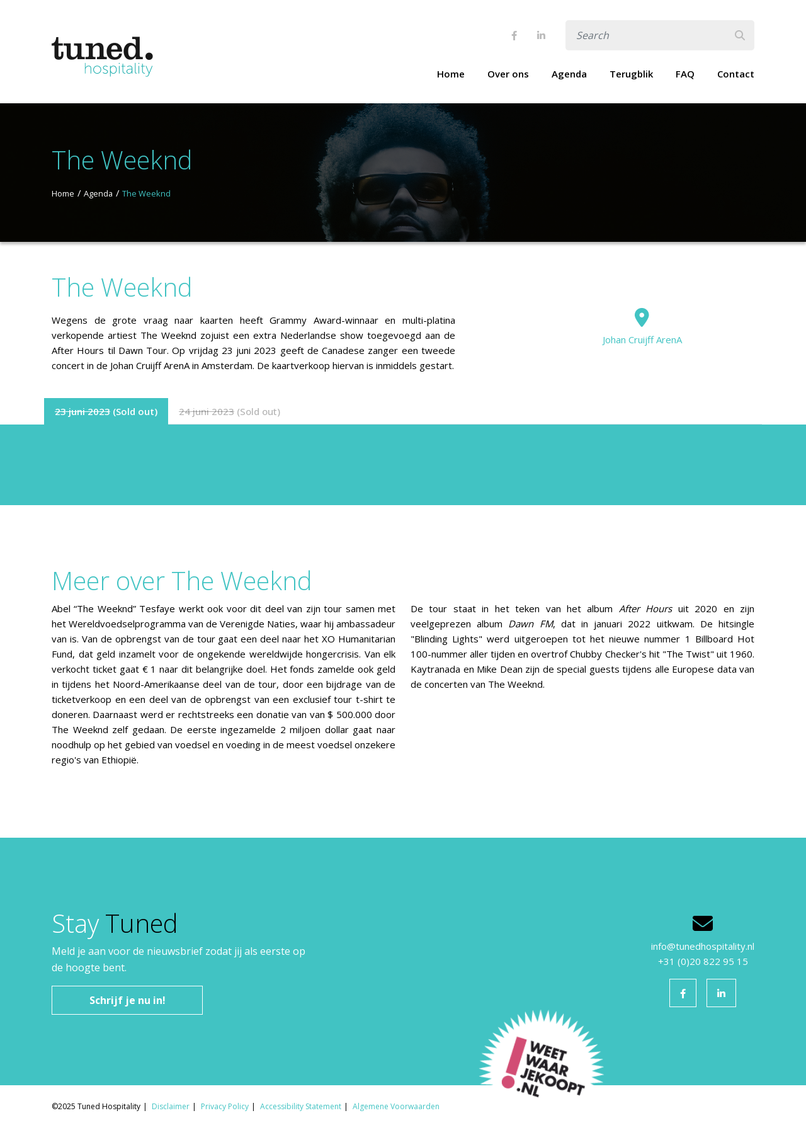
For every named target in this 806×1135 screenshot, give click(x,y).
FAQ (685, 73)
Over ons (508, 73)
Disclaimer (171, 1106)
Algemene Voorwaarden (396, 1106)
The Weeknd (146, 193)
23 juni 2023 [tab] (82, 411)
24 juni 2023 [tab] (206, 411)
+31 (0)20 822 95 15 (703, 961)
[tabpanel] (403, 465)
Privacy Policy (225, 1106)
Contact (735, 73)
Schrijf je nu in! (127, 1000)
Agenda (569, 73)
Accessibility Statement (300, 1106)
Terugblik (631, 73)
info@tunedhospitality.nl (702, 946)
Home (451, 73)
